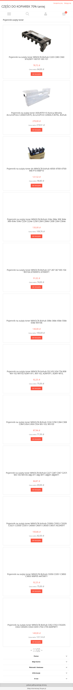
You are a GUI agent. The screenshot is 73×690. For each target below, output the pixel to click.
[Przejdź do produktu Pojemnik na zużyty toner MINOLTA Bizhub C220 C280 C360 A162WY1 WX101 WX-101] (36, 41)
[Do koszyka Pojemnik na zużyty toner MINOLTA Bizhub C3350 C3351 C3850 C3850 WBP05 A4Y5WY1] (36, 591)
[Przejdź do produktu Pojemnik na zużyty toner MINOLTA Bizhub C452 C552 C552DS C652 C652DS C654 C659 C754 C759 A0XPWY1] (36, 611)
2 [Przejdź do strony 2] (38, 650)
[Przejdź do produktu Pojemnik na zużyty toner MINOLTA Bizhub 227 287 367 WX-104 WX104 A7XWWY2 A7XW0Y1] (36, 256)
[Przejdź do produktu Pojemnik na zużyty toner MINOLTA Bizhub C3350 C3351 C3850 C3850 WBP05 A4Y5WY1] (36, 560)
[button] (9, 14)
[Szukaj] (27, 13)
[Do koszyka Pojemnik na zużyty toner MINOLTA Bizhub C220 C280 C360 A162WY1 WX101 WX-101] (36, 74)
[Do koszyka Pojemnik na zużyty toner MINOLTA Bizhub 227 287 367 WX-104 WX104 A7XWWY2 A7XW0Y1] (36, 287)
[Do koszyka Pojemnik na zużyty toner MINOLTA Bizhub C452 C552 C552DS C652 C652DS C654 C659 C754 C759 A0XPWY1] (36, 642)
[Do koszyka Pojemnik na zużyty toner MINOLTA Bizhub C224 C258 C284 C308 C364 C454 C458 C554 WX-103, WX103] (36, 439)
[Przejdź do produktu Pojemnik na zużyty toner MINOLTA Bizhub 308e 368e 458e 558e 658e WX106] (36, 307)
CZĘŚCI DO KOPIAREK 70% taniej (23, 6)
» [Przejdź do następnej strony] (41, 650)
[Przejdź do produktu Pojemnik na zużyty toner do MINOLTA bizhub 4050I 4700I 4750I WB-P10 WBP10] (36, 153)
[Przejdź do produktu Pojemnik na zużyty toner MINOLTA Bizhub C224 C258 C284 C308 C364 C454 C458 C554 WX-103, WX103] (36, 408)
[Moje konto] (45, 14)
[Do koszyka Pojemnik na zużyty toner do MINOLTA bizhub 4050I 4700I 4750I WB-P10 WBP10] (36, 185)
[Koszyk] (64, 13)
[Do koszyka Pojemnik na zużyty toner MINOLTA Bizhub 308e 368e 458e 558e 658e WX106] (36, 338)
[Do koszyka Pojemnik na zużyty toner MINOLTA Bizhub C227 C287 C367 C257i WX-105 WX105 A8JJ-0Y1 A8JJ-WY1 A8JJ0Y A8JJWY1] (36, 490)
